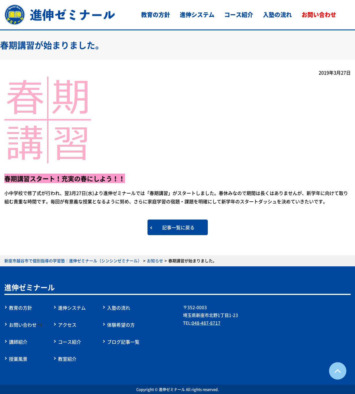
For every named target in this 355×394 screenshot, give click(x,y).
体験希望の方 (121, 324)
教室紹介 (67, 358)
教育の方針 (155, 14)
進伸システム (197, 14)
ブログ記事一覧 (123, 341)
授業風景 (18, 358)
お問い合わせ (319, 14)
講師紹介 (18, 341)
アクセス (67, 324)
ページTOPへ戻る (337, 371)
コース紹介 (238, 14)
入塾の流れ (277, 14)
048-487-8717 (206, 323)
